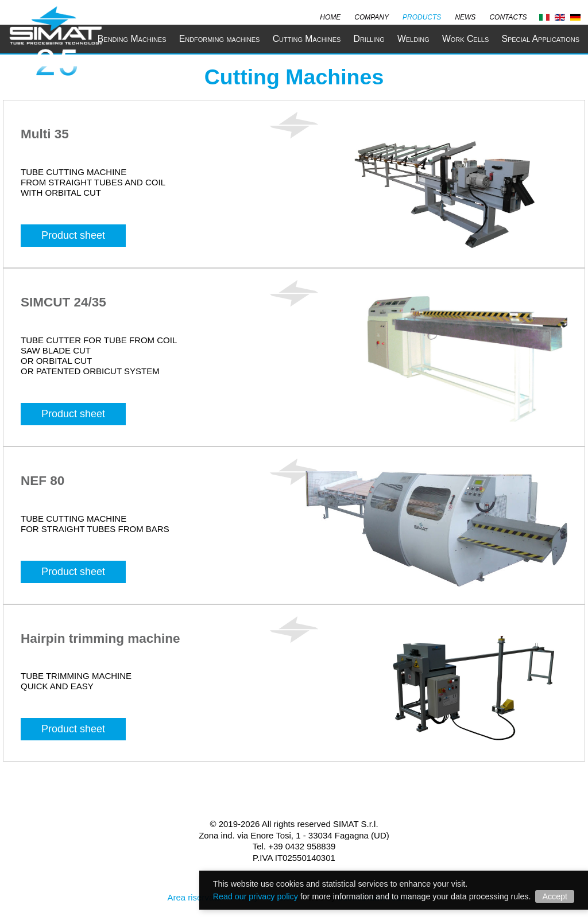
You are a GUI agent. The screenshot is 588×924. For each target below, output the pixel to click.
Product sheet (73, 235)
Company (371, 16)
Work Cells (465, 39)
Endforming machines (219, 39)
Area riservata (193, 897)
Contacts (508, 16)
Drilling (369, 39)
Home (330, 16)
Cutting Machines (307, 39)
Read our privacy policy (255, 896)
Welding (413, 39)
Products (422, 16)
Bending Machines (132, 39)
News (465, 16)
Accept (554, 896)
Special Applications (540, 39)
